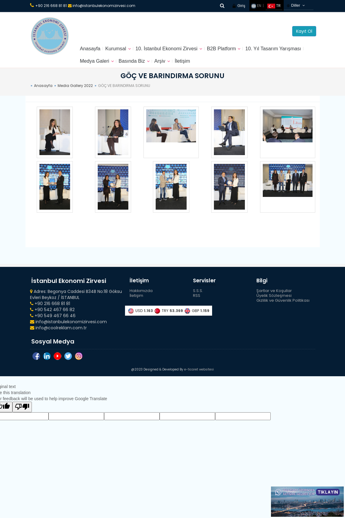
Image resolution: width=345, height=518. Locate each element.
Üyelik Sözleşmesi (274, 301)
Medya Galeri (163, 65)
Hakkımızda (141, 296)
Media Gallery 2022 (75, 90)
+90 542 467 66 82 (52, 315)
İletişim (257, 65)
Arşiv (233, 65)
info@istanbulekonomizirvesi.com (101, 5)
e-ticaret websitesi (199, 377)
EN (256, 5)
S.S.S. (198, 296)
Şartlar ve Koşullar (274, 296)
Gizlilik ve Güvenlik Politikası (282, 306)
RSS (196, 301)
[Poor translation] (22, 415)
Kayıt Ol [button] (304, 31)
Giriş (238, 5)
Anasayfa (91, 50)
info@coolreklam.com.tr (58, 333)
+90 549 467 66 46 (53, 321)
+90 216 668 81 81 (51, 5)
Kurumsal (118, 50)
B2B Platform (234, 50)
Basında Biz (203, 65)
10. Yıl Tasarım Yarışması (111, 65)
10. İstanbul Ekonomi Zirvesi (174, 50)
